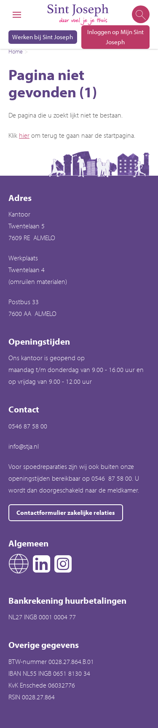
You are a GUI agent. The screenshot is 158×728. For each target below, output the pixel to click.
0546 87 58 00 (27, 426)
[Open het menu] (16, 14)
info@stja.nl (23, 446)
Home (15, 51)
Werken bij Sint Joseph (42, 37)
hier (24, 135)
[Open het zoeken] (140, 15)
